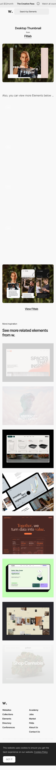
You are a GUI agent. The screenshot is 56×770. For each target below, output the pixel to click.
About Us (33, 727)
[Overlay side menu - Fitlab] (28, 120)
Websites (6, 710)
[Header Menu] (28, 449)
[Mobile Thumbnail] (28, 283)
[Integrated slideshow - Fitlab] (28, 160)
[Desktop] (28, 362)
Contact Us (34, 731)
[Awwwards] (10, 11)
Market (32, 718)
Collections (7, 714)
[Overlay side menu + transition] (28, 201)
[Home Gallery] (28, 621)
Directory (6, 723)
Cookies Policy (41, 752)
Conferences (8, 727)
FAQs (31, 723)
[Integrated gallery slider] (28, 242)
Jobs (31, 714)
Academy (33, 710)
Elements (6, 718)
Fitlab (28, 36)
